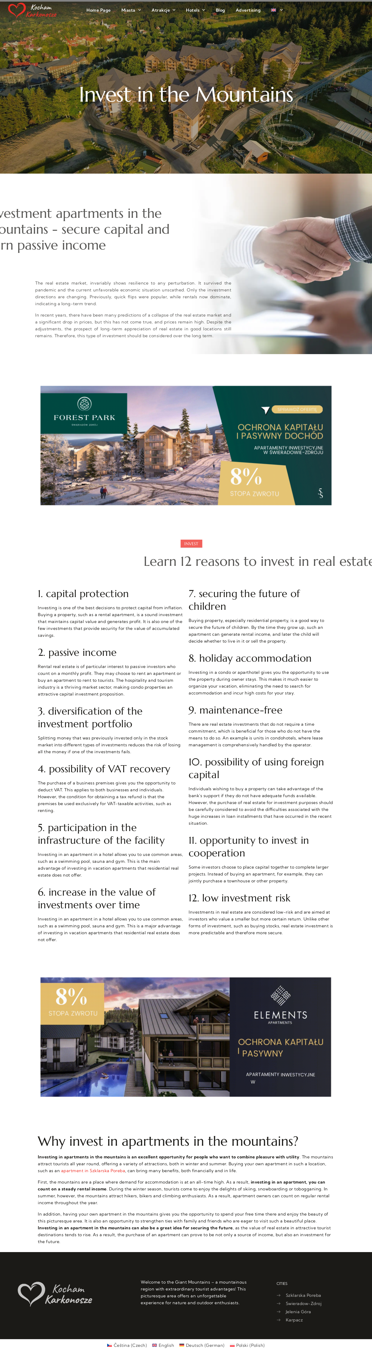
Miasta (131, 10)
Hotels (195, 10)
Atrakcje (163, 10)
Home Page (99, 10)
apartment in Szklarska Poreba (93, 1170)
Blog (220, 10)
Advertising (248, 10)
